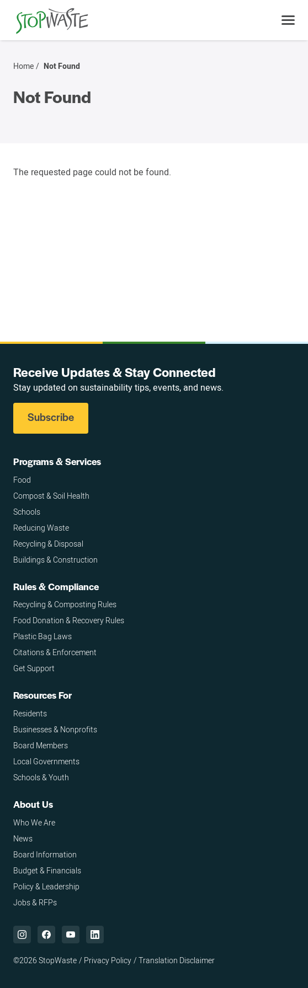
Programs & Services (57, 461)
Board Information (45, 854)
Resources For (42, 694)
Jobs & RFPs (35, 902)
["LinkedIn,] (95, 934)
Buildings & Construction (55, 559)
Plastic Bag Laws (42, 636)
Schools (26, 511)
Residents (30, 713)
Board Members (40, 745)
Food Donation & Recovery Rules (68, 620)
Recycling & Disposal (48, 543)
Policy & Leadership (46, 886)
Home (23, 66)
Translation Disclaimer (177, 960)
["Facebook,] (46, 934)
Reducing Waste (41, 527)
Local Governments (46, 761)
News (23, 838)
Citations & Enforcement (55, 652)
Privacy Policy (107, 960)
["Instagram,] (22, 934)
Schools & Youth (41, 777)
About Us (33, 804)
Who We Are (34, 822)
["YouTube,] (70, 934)
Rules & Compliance (56, 586)
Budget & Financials (47, 870)
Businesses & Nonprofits (55, 729)
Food (22, 479)
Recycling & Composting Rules (64, 604)
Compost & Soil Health (51, 495)
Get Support (34, 668)
